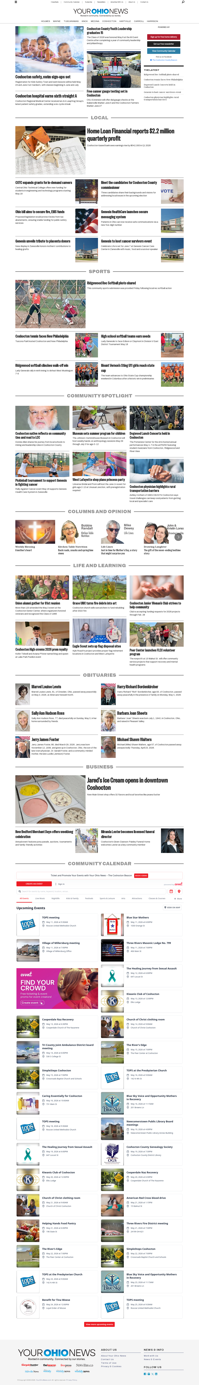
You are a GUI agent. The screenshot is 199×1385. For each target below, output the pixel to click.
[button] (178, 537)
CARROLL (139, 21)
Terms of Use (108, 1363)
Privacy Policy (71, 1380)
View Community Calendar (163, 51)
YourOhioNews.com (43, 1380)
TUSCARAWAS (71, 21)
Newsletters (101, 2)
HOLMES (45, 21)
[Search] (183, 2)
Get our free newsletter (164, 44)
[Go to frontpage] (100, 12)
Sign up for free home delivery (163, 37)
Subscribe (88, 2)
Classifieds (54, 2)
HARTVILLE (125, 21)
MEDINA (95, 21)
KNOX (85, 21)
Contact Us (144, 2)
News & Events (152, 1359)
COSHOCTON (109, 21)
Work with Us (151, 1356)
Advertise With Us (117, 2)
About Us (132, 2)
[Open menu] (16, 2)
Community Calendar (72, 2)
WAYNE (57, 21)
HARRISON (152, 21)
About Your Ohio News (113, 1356)
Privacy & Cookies (111, 1366)
